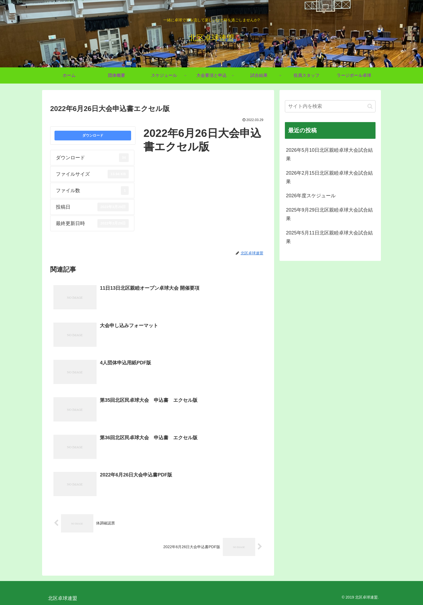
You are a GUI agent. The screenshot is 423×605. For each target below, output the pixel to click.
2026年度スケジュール (311, 195)
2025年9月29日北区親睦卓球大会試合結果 (329, 214)
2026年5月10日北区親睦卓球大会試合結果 (329, 154)
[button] (370, 106)
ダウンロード (92, 135)
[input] (330, 106)
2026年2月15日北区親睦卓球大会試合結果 (329, 177)
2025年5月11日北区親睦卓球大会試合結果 (329, 237)
